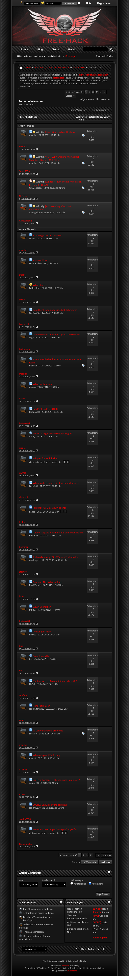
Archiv (91, 949)
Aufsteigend (78, 883)
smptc (32, 238)
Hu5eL (32, 684)
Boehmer (33, 535)
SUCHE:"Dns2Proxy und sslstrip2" (50, 804)
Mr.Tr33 (33, 609)
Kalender (28, 56)
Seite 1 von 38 (75, 91)
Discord (56, 49)
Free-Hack (81, 949)
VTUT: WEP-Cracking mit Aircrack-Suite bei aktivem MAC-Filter (54, 158)
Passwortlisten (40, 260)
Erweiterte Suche (104, 56)
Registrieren (104, 3)
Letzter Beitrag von (99, 117)
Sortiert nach (48, 880)
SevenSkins (72, 970)
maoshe (33, 135)
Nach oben (105, 862)
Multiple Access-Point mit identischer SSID (55, 681)
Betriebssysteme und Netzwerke (52, 67)
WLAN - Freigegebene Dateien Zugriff (52, 433)
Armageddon (35, 212)
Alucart (32, 758)
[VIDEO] (96, 922)
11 (97, 91)
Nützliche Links (54, 56)
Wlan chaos (39, 285)
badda (32, 511)
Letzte (70, 95)
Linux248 (33, 462)
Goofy (32, 436)
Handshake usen (41, 705)
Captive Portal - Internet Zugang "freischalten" (57, 334)
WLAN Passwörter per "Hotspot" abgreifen (55, 829)
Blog (40, 49)
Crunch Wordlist (41, 656)
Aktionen (38, 56)
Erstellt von (31, 117)
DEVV (32, 263)
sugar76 (33, 337)
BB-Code (97, 908)
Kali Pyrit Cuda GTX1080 (45, 408)
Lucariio (33, 733)
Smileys (96, 912)
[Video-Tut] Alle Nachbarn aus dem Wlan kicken (58, 532)
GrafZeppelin (35, 187)
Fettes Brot (34, 288)
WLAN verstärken (42, 606)
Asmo (32, 783)
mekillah (33, 365)
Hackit (71, 49)
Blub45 (32, 833)
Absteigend (96, 883)
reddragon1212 (36, 560)
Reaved (32, 634)
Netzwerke (79, 67)
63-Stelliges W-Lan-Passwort (47, 235)
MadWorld (34, 585)
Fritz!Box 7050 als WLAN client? (49, 507)
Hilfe (88, 3)
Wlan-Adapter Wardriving (46, 755)
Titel (22, 117)
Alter (21, 880)
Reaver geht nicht (42, 631)
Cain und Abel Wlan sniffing (47, 582)
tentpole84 (34, 412)
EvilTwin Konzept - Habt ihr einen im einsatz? (56, 779)
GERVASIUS (34, 313)
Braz (31, 659)
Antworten (81, 117)
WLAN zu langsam (42, 384)
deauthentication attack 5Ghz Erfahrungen (55, 309)
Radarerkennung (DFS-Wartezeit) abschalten (56, 557)
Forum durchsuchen (98, 110)
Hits (82, 119)
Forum (24, 49)
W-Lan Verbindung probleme (48, 730)
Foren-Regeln (99, 937)
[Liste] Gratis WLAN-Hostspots (60, 132)
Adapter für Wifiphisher (45, 458)
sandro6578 (35, 807)
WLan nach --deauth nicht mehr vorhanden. (56, 483)
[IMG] (95, 915)
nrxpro (32, 387)
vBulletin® (65, 965)
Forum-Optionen (77, 110)
